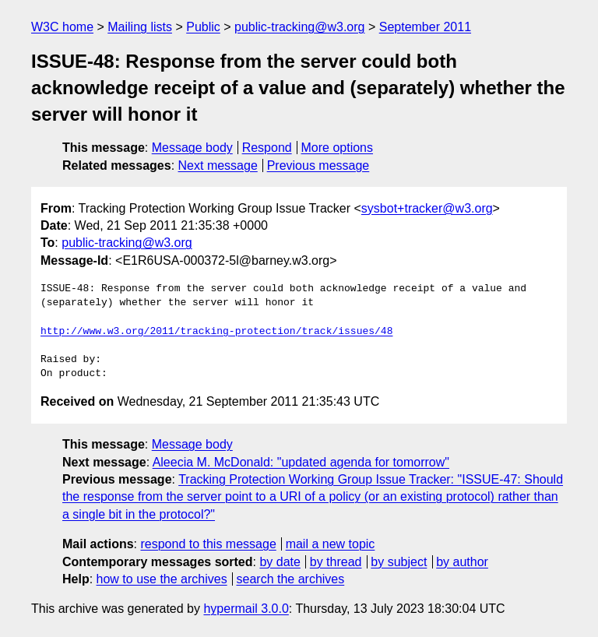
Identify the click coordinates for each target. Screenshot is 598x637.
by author (462, 561)
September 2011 (425, 26)
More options (337, 147)
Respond (267, 147)
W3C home (62, 26)
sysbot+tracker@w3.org (427, 208)
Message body (192, 147)
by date (279, 561)
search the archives (291, 579)
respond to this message (208, 544)
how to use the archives (162, 579)
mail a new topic (330, 544)
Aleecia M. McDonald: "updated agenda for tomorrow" (301, 462)
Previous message (318, 165)
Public (203, 26)
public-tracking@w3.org (299, 26)
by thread (336, 561)
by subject (399, 561)
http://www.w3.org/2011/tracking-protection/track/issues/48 (216, 332)
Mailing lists (139, 26)
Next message (218, 165)
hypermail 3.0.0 (245, 608)
